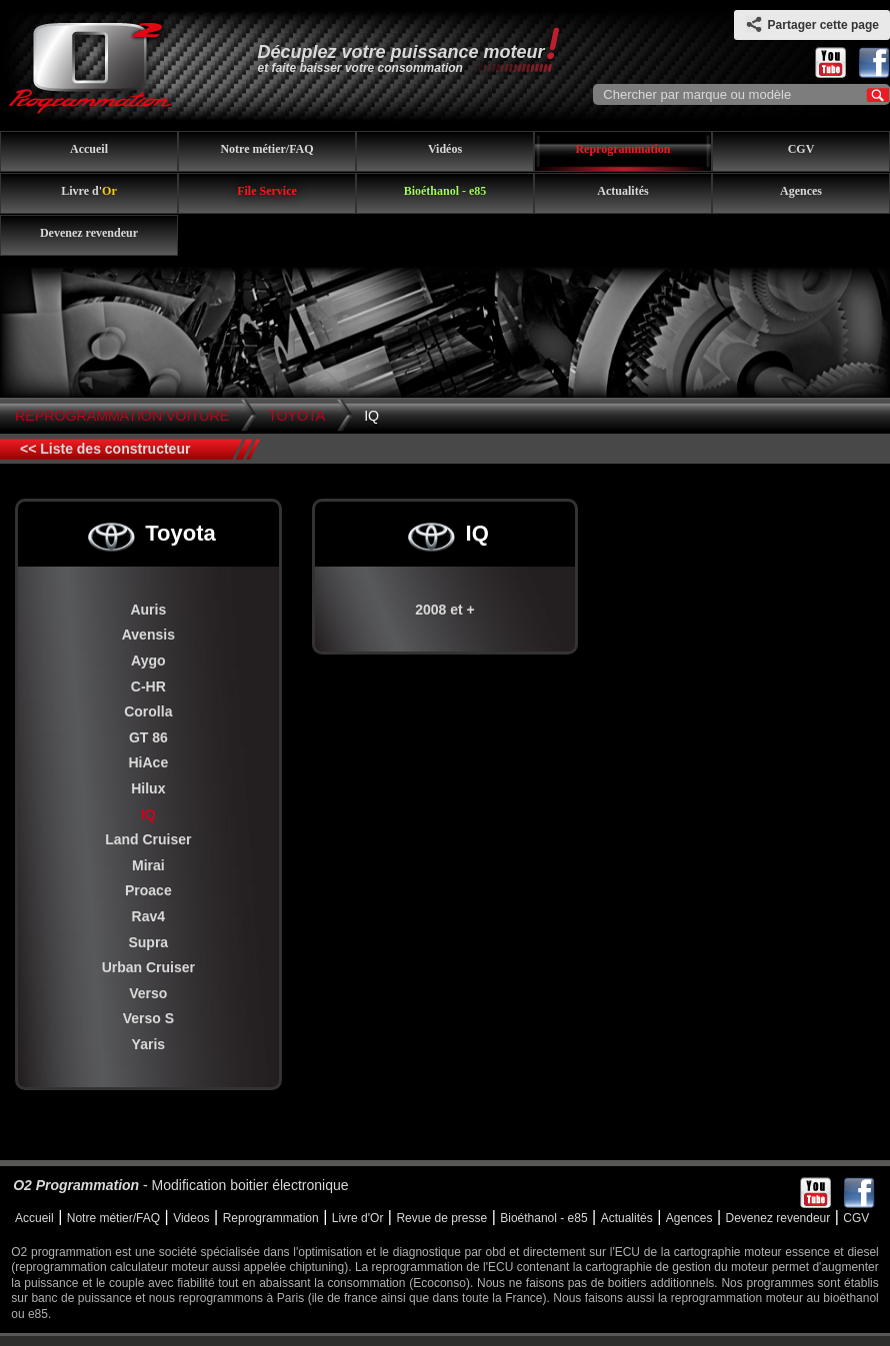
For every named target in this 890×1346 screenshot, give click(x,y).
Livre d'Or (358, 1218)
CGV (801, 149)
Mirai (148, 865)
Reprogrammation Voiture (122, 416)
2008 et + (445, 610)
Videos (191, 1218)
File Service (267, 191)
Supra (148, 942)
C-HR (148, 686)
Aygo (148, 661)
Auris (148, 610)
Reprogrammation (622, 149)
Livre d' (88, 191)
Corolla (148, 711)
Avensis (148, 635)
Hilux (148, 788)
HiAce (148, 762)
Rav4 (148, 916)
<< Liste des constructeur (105, 449)
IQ (371, 416)
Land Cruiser (148, 839)
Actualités (622, 191)
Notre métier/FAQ (266, 149)
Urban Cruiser (148, 967)
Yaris (148, 1044)
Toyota (296, 416)
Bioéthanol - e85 (445, 191)
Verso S (148, 1018)
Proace (148, 890)
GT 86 (148, 737)
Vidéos (445, 149)
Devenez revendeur (89, 233)
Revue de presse (441, 1218)
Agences (801, 191)
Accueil (89, 149)
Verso (148, 993)
